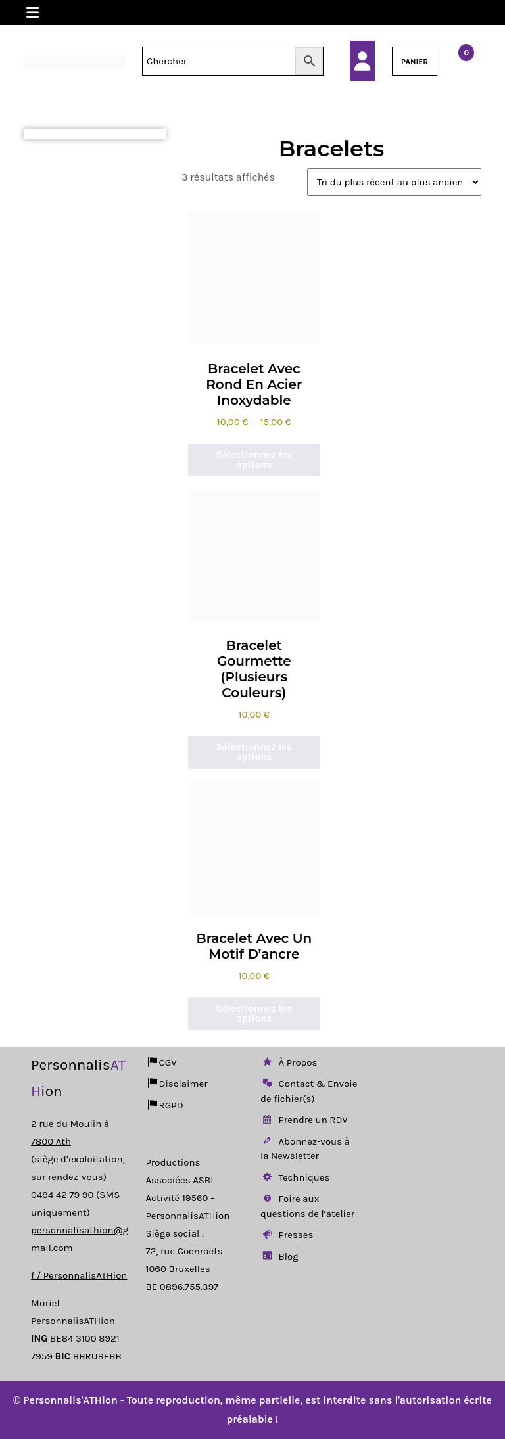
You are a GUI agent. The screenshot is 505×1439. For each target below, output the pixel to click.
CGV (161, 1062)
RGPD (164, 1105)
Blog (279, 1256)
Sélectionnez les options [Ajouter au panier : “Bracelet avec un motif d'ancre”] (254, 1013)
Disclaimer (177, 1083)
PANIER (414, 61)
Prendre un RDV (304, 1120)
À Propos (288, 1062)
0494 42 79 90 (62, 1194)
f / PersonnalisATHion (79, 1275)
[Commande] (394, 182)
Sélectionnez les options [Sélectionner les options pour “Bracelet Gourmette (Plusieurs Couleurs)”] (254, 752)
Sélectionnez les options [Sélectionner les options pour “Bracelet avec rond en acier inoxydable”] (254, 459)
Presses (286, 1235)
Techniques (294, 1177)
